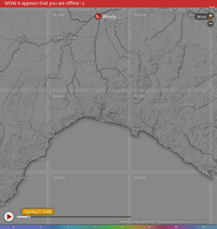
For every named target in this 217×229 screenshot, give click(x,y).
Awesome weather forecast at (165, 221)
